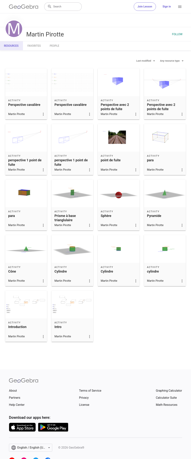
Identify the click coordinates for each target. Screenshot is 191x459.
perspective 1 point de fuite (24, 162)
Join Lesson (144, 6)
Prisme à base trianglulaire (65, 218)
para (150, 160)
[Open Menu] (180, 6)
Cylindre (60, 271)
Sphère (106, 216)
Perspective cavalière (24, 105)
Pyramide (154, 216)
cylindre (153, 271)
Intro (58, 327)
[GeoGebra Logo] (23, 6)
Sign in (167, 6)
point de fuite (111, 160)
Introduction (17, 327)
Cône (12, 271)
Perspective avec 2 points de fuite (115, 107)
